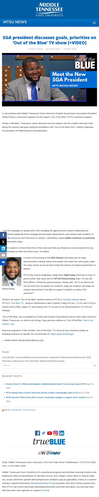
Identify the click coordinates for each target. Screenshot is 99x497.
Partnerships (7, 361)
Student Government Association (51, 361)
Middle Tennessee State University (73, 357)
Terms (45, 490)
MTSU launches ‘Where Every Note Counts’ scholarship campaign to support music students (46, 397)
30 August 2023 (53, 49)
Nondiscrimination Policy (43, 483)
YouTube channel (71, 299)
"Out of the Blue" (8, 357)
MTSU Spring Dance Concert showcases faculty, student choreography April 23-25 (42, 393)
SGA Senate (34, 361)
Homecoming (54, 357)
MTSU (89, 357)
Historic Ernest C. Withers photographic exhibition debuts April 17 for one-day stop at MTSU (46, 384)
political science (18, 361)
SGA (27, 361)
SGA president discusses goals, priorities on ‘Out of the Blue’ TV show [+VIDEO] (49, 40)
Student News (70, 49)
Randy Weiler (36, 49)
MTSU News (15, 22)
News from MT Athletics (20, 410)
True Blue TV (17, 303)
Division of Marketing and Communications (32, 357)
